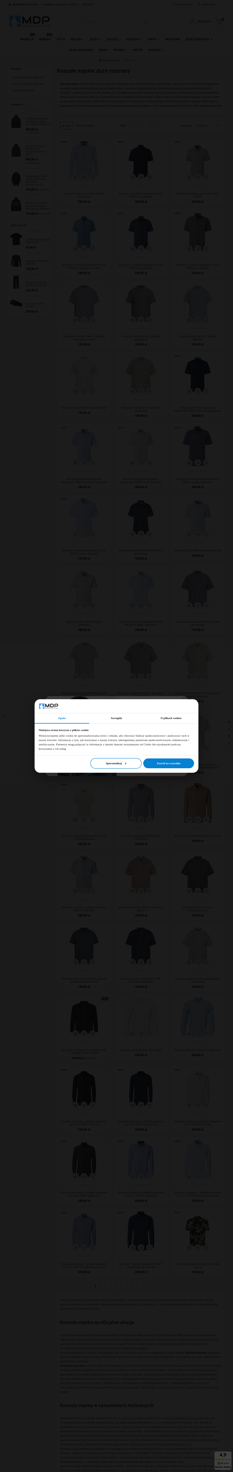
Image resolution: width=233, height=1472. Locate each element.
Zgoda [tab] (62, 718)
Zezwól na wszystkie (168, 763)
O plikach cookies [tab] (171, 718)
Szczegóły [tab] (116, 718)
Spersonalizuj (116, 763)
